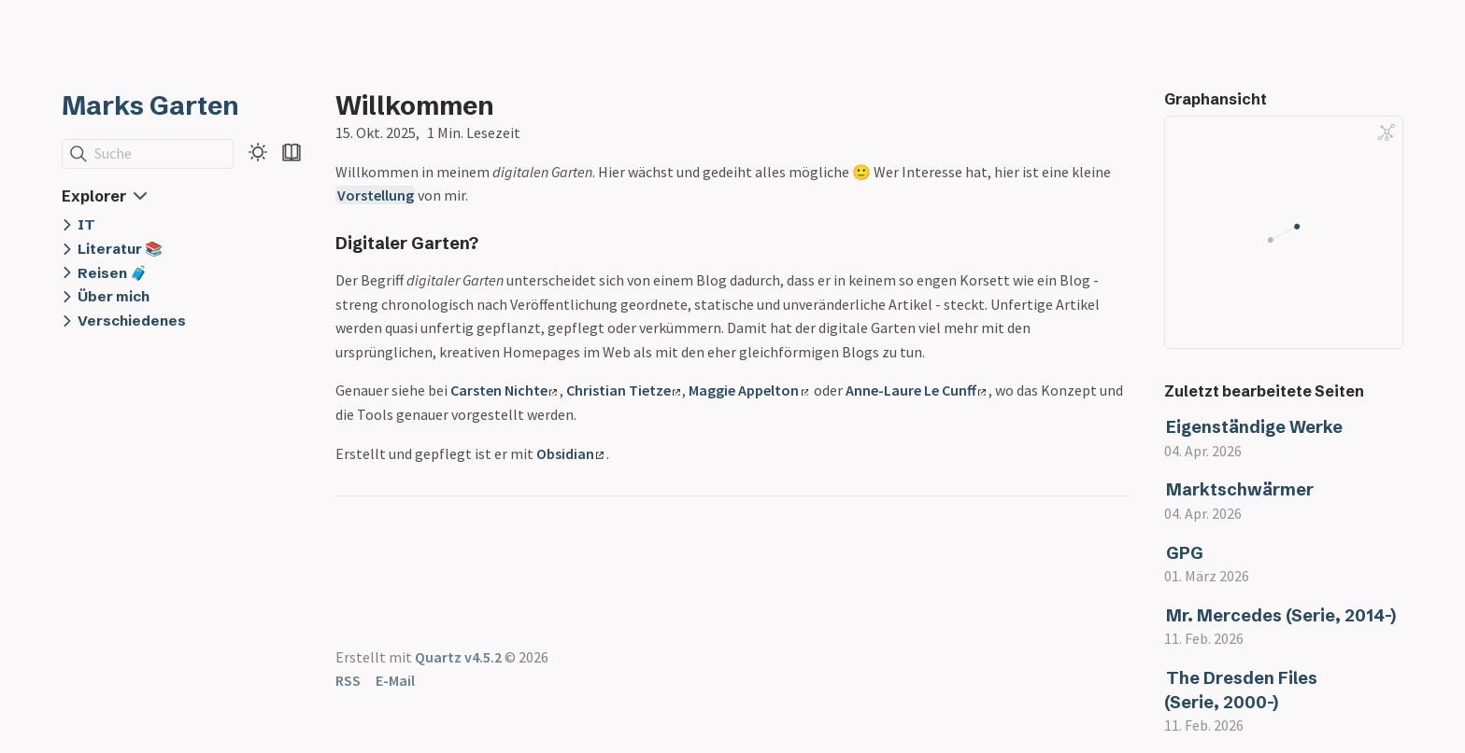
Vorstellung (375, 195)
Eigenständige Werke (1254, 427)
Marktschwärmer (1240, 489)
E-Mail (395, 680)
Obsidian (570, 453)
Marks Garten (150, 105)
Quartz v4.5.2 (458, 657)
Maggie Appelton (748, 390)
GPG (1184, 553)
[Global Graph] (1386, 132)
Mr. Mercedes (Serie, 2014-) (1281, 615)
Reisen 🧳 (113, 273)
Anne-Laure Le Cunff (916, 390)
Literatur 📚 (120, 249)
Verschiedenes (132, 320)
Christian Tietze (623, 390)
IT (86, 224)
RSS (348, 680)
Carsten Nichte (503, 390)
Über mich (113, 296)
